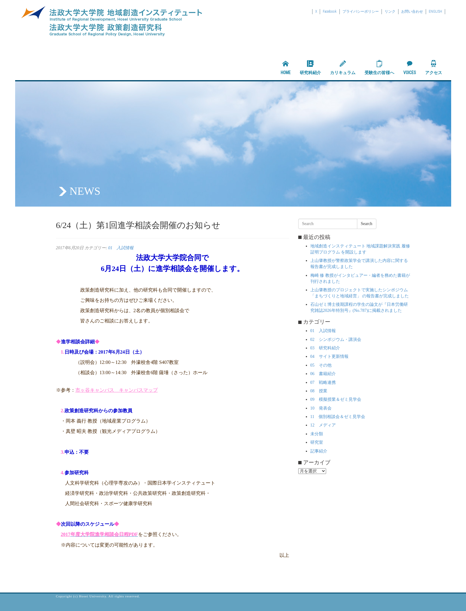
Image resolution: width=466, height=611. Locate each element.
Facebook (330, 11)
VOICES (409, 67)
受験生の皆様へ (379, 67)
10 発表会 (321, 408)
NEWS (85, 191)
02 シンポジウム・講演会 (335, 339)
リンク (390, 11)
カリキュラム (342, 67)
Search (366, 223)
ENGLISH (435, 11)
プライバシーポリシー (360, 11)
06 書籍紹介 (323, 373)
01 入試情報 (121, 248)
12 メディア (323, 425)
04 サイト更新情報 (329, 356)
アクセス (433, 67)
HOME (286, 67)
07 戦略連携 (323, 382)
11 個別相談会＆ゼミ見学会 (337, 416)
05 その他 (321, 365)
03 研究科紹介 (325, 348)
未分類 (316, 434)
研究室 (316, 442)
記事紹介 (318, 451)
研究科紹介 (310, 67)
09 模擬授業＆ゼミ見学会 (335, 399)
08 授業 (318, 391)
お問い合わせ (412, 11)
